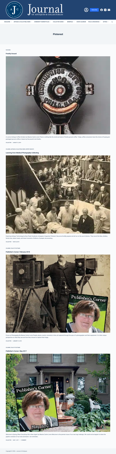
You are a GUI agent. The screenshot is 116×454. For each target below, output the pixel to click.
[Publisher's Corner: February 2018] (58, 294)
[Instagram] (105, 10)
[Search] (112, 21)
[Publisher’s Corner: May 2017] (58, 393)
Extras (106, 22)
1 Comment (23, 440)
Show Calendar (81, 21)
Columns (8, 149)
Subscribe (94, 10)
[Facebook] (101, 10)
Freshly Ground (11, 54)
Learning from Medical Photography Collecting (23, 153)
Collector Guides (59, 22)
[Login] (86, 10)
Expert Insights (30, 149)
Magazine (8, 22)
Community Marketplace (43, 22)
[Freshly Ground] (58, 95)
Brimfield (71, 22)
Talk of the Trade (15, 248)
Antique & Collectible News (23, 22)
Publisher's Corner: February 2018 (18, 252)
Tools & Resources (95, 22)
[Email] (109, 10)
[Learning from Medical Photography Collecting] (58, 194)
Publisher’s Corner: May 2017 (16, 351)
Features (8, 50)
